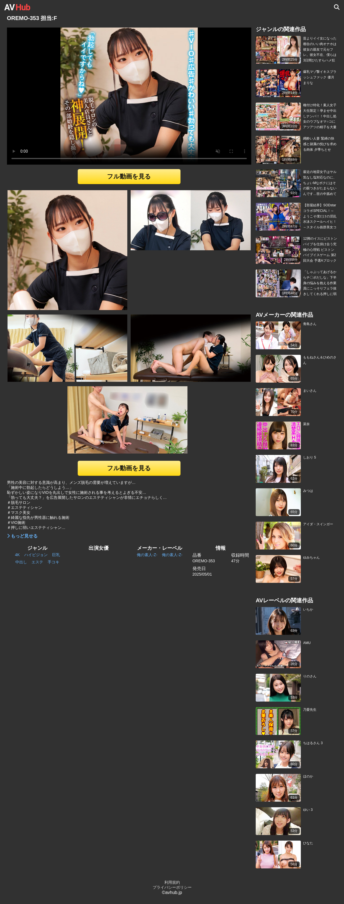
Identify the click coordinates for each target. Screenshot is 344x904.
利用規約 (172, 882)
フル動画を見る (129, 176)
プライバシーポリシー (172, 887)
